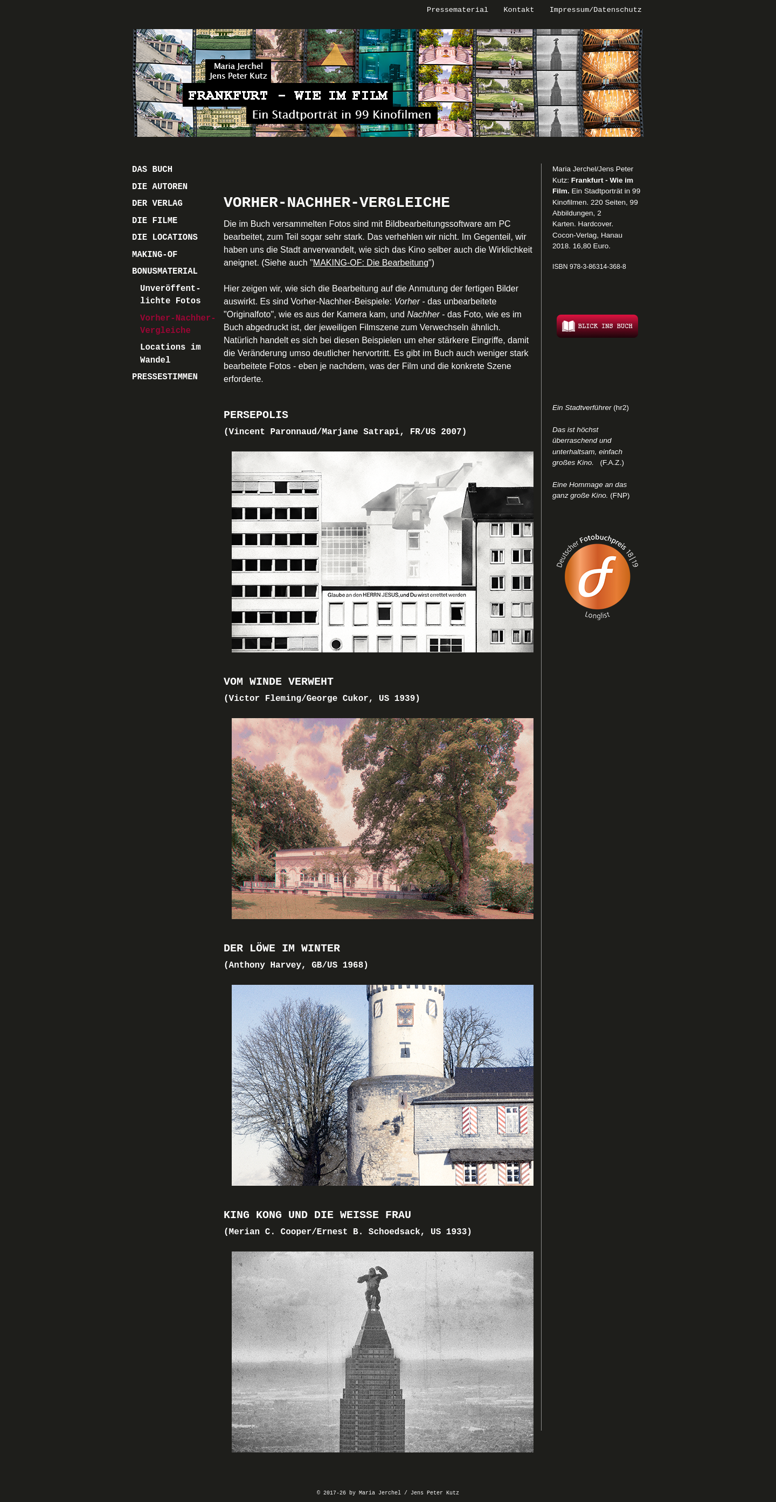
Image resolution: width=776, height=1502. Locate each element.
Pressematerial (457, 10)
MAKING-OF (154, 255)
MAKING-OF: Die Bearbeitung (370, 262)
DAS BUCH (152, 170)
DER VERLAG (157, 203)
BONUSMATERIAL (165, 271)
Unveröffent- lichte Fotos (170, 295)
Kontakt (518, 10)
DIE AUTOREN (160, 187)
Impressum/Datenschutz (596, 10)
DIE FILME (154, 221)
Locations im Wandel (170, 354)
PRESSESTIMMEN (165, 377)
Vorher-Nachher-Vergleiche (178, 325)
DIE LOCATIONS (165, 237)
